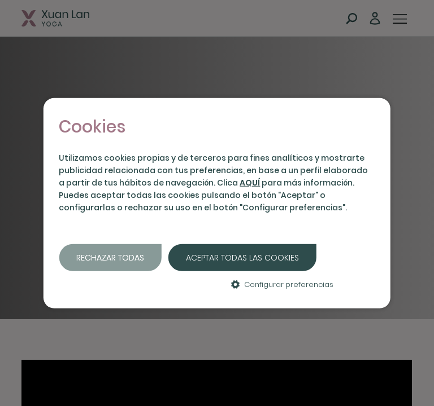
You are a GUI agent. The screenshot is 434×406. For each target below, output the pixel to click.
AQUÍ (250, 182)
